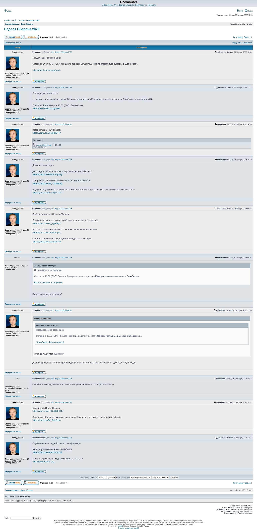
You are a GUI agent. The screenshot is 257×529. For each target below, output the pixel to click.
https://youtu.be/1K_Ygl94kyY (46, 223)
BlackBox (130, 5)
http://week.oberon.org (43, 461)
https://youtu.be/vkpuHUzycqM (47, 452)
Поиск (248, 11)
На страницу (238, 37)
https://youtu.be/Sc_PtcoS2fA (46, 420)
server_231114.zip (43, 145)
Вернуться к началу (13, 81)
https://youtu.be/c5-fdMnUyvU (46, 232)
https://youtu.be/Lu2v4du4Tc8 (46, 241)
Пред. (246, 37)
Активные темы (32, 20)
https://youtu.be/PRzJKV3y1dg (47, 174)
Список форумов (12, 24)
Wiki (115, 5)
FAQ (240, 11)
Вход (8, 11)
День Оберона (27, 24)
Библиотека (107, 5)
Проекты (152, 5)
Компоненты (141, 5)
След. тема (247, 43)
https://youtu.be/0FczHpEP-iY (46, 133)
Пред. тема (236, 43)
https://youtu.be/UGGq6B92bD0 (47, 411)
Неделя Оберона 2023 (21, 29)
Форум (122, 5)
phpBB (120, 526)
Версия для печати (13, 43)
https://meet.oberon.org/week (46, 70)
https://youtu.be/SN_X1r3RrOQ (47, 183)
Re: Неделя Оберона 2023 (61, 52)
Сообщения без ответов (14, 20)
